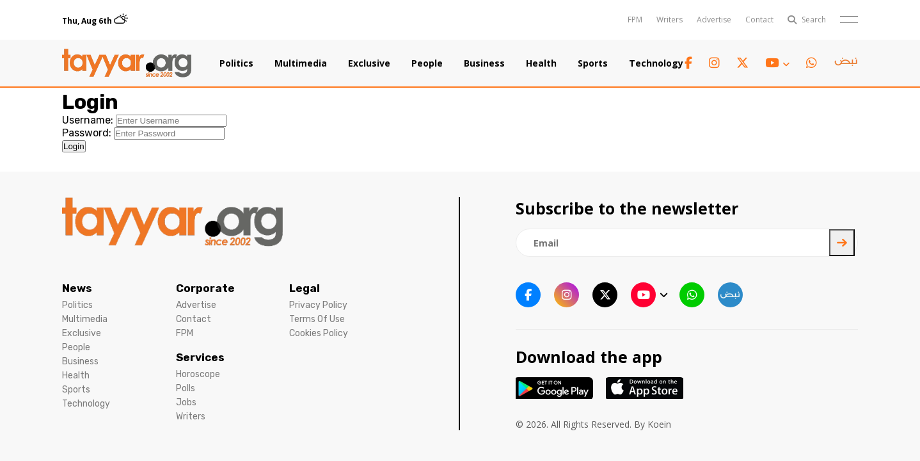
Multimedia (300, 63)
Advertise (714, 19)
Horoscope (198, 374)
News (77, 288)
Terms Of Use (317, 319)
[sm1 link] (846, 63)
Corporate (205, 288)
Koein (659, 424)
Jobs (186, 402)
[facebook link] (688, 63)
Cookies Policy (318, 333)
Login (73, 146)
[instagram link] (714, 63)
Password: (86, 133)
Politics (236, 63)
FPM (635, 19)
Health (541, 63)
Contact (759, 19)
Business (484, 63)
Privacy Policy (318, 305)
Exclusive (369, 63)
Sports (593, 63)
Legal (304, 288)
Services (200, 357)
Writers (669, 19)
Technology (656, 63)
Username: (87, 120)
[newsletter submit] (842, 242)
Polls (185, 388)
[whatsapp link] (811, 63)
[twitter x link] (742, 63)
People (427, 63)
